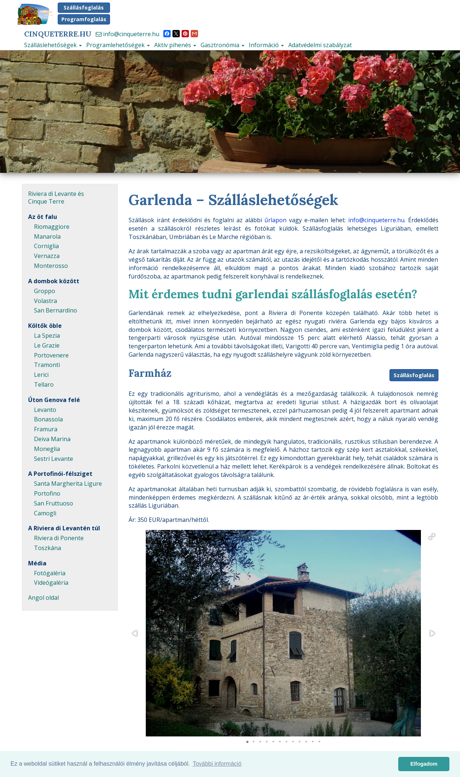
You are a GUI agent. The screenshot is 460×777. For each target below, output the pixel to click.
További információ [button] (217, 764)
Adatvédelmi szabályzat (320, 45)
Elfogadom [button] (423, 764)
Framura (45, 429)
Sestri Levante (53, 459)
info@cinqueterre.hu (127, 34)
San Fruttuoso (53, 503)
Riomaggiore (51, 227)
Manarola (47, 236)
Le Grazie (47, 345)
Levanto (45, 410)
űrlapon (275, 220)
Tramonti (47, 365)
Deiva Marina (52, 439)
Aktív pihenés (175, 45)
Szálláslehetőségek (53, 45)
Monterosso (51, 266)
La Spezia (47, 335)
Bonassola (48, 419)
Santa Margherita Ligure (68, 484)
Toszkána (47, 548)
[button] (432, 536)
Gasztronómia (222, 45)
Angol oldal (43, 598)
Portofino (47, 493)
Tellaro (44, 384)
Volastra (45, 301)
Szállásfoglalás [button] (84, 7)
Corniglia (46, 246)
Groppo (44, 291)
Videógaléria (51, 583)
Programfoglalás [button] (83, 19)
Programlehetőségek (118, 45)
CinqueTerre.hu (57, 33)
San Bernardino (55, 310)
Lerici (41, 375)
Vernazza (47, 256)
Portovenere (51, 355)
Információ (266, 45)
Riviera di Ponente (59, 538)
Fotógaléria (49, 573)
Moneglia (47, 449)
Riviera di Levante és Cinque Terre (56, 197)
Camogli (45, 513)
